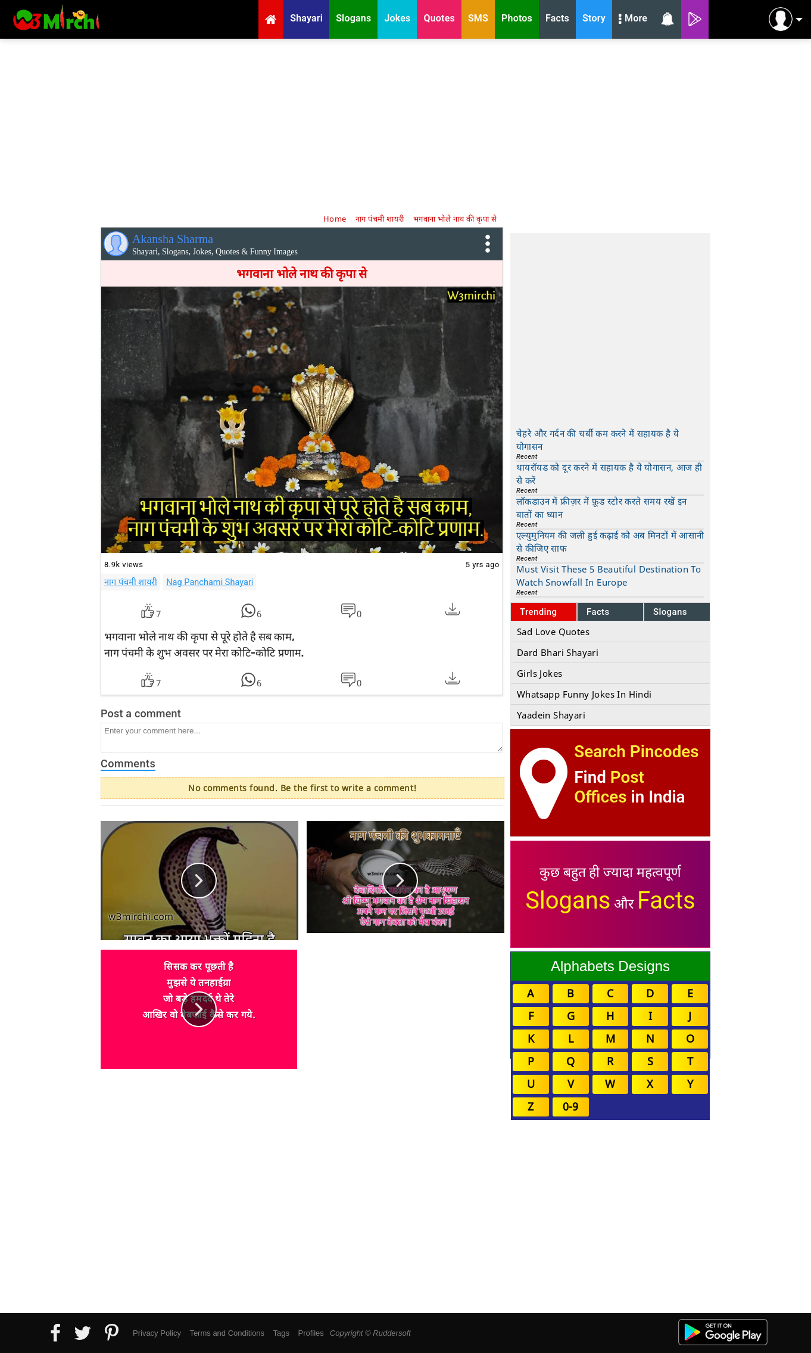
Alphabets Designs (610, 966)
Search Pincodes (636, 751)
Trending (538, 611)
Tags (281, 1333)
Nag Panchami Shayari (209, 582)
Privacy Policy (157, 1333)
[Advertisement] (405, 125)
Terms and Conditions (226, 1333)
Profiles (310, 1333)
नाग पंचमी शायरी (130, 582)
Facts (598, 611)
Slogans (670, 611)
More (633, 19)
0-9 (570, 1106)
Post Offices (609, 787)
